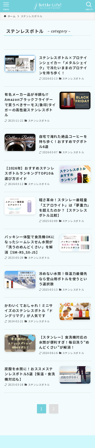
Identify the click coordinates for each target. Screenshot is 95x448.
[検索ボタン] (89, 6)
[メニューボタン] (6, 6)
